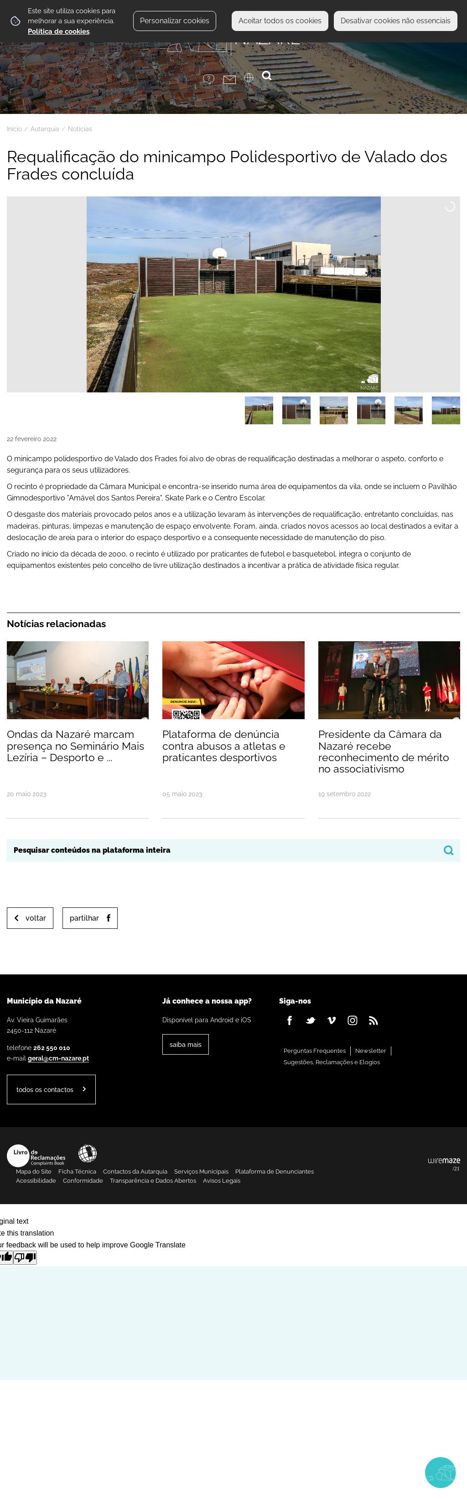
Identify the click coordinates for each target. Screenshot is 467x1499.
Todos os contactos (44, 1089)
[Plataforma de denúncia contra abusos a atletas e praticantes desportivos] (233, 729)
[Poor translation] (25, 1258)
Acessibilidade (87, 1153)
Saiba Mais (186, 1044)
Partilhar (84, 918)
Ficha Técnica (77, 1171)
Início (14, 129)
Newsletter (370, 1050)
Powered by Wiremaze (444, 1165)
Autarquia (45, 129)
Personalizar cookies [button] (174, 20)
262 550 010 (51, 1047)
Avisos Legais (221, 1180)
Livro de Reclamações (36, 1155)
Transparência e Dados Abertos (153, 1180)
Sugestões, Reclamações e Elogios (332, 1062)
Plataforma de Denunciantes (274, 1171)
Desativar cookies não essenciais (396, 20)
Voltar (36, 918)
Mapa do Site (34, 1171)
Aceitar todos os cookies (280, 20)
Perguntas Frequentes (315, 1050)
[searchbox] (233, 850)
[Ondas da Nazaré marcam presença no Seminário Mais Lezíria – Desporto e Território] (78, 729)
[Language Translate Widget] (254, 80)
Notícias (80, 129)
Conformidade (83, 1180)
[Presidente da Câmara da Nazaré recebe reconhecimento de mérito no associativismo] (389, 729)
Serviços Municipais (201, 1171)
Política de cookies (58, 31)
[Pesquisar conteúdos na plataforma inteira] (448, 850)
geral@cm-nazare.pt (58, 1058)
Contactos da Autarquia (135, 1171)
